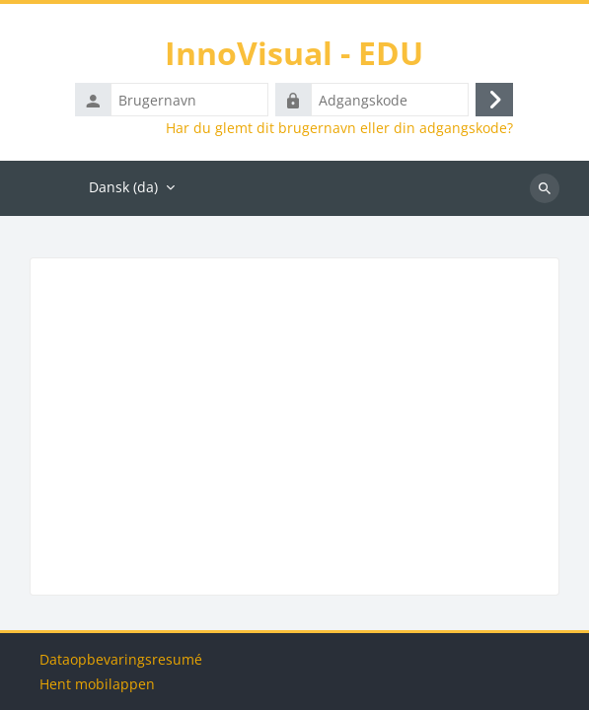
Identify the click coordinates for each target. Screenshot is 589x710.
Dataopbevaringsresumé (120, 659)
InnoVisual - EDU (294, 53)
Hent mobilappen (97, 683)
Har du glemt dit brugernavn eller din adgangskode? (339, 128)
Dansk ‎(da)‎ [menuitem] (123, 187)
